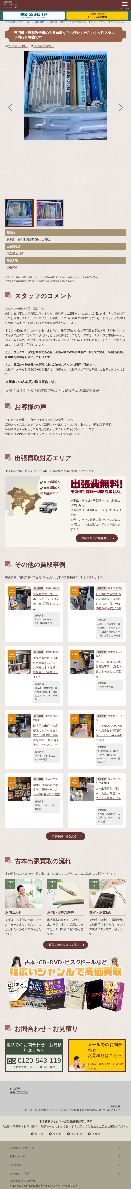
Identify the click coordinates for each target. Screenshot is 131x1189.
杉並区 (56, 652)
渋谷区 (56, 716)
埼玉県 (39, 1133)
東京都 (10, 253)
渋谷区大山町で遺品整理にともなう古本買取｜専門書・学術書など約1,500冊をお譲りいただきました (46, 735)
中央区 (119, 652)
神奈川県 (76, 1133)
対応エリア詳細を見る (95, 538)
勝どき (99, 656)
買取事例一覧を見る (64, 836)
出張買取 (12, 267)
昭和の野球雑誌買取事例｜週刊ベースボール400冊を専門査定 (46, 789)
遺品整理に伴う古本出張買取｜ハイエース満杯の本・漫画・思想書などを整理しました (45, 667)
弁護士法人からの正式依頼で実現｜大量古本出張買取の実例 (52, 390)
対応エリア (98, 1126)
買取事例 (40, 21)
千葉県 (96, 1133)
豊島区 (56, 588)
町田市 (119, 588)
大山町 (36, 719)
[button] (10, 107)
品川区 (56, 779)
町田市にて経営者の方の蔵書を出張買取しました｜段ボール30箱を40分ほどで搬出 (108, 604)
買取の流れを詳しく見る (64, 944)
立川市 (19, 253)
